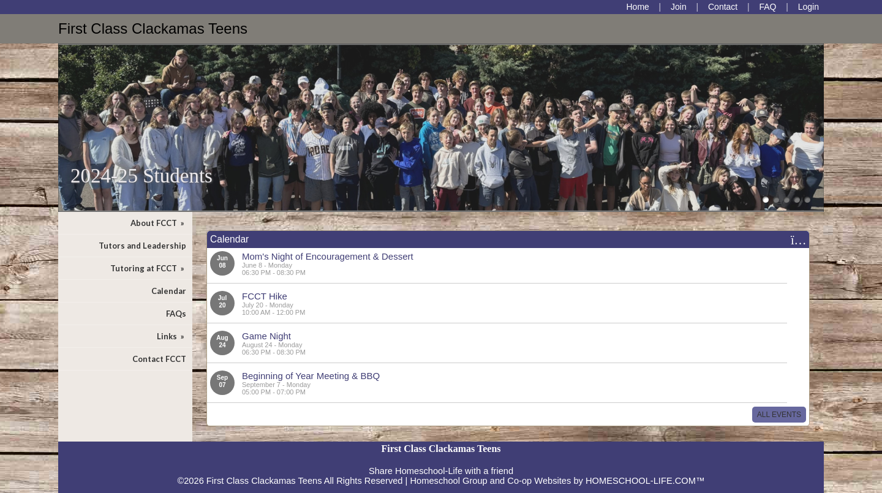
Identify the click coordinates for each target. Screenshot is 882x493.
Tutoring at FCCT (148, 268)
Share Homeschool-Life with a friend (441, 471)
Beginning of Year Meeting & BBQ (311, 376)
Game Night (266, 336)
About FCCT (158, 223)
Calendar (168, 291)
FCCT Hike (264, 296)
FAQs (176, 313)
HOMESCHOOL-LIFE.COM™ (645, 481)
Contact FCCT (159, 359)
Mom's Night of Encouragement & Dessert (327, 256)
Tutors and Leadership (142, 245)
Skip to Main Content (441, 461)
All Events (779, 414)
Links (171, 336)
